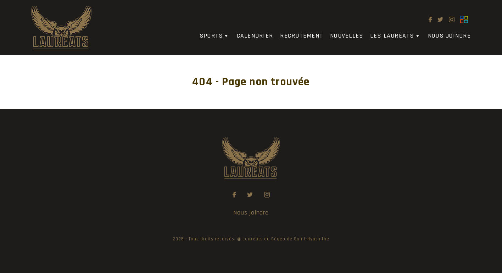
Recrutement (301, 36)
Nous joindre (449, 36)
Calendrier (255, 36)
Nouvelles (346, 36)
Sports (215, 36)
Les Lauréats (395, 36)
